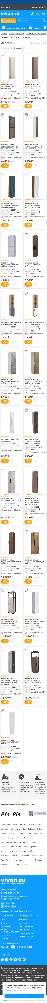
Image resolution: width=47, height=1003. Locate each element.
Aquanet (23, 824)
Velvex (34, 855)
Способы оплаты (26, 937)
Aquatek (31, 824)
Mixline (18, 847)
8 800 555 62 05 (10, 899)
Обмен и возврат (26, 926)
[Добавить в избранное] (12, 106)
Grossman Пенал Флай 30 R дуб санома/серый (11, 323)
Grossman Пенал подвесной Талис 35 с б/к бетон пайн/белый (34, 621)
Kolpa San (4, 847)
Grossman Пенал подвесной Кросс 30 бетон (11, 499)
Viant (40, 855)
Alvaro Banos (5, 824)
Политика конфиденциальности (10, 930)
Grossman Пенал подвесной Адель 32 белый (9, 742)
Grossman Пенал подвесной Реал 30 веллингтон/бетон (32, 441)
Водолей (4, 864)
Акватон (22, 860)
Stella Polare (5, 855)
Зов (11, 864)
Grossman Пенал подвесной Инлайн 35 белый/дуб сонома (33, 381)
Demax (19, 838)
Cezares (20, 833)
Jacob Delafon (24, 842)
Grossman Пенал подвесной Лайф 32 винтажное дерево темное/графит (32, 501)
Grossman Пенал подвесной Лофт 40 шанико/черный (9, 621)
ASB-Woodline (16, 829)
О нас (3, 919)
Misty (12, 847)
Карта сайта (5, 935)
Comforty (37, 833)
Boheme (40, 829)
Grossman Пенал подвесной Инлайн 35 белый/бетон (10, 381)
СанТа (25, 864)
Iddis (2, 842)
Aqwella (39, 824)
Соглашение (6, 926)
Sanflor (31, 851)
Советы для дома (26, 933)
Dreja (26, 838)
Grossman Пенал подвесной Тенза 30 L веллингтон (33, 265)
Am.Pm (14, 824)
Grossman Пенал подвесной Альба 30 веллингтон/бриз (9, 205)
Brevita (3, 833)
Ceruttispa (11, 833)
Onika (26, 847)
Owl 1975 (4, 851)
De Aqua (11, 838)
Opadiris (33, 847)
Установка (23, 923)
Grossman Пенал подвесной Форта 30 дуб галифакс (34, 562)
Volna (15, 860)
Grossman (39, 838)
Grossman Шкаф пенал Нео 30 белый (10, 440)
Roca (18, 851)
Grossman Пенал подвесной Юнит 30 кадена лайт (9, 86)
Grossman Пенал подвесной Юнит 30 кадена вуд (32, 86)
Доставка (23, 919)
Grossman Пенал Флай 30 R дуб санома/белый (34, 323)
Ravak (12, 851)
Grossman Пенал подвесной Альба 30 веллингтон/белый (32, 205)
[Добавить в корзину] (5, 106)
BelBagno (31, 829)
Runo (24, 851)
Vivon (8, 860)
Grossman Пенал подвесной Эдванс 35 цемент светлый (10, 265)
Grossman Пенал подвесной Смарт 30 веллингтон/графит (9, 146)
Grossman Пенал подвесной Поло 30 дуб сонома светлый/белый (34, 146)
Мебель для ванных (16, 34)
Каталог (4, 34)
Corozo (3, 838)
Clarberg (29, 833)
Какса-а (17, 864)
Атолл (30, 860)
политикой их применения (15, 990)
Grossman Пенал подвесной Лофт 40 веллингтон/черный (32, 680)
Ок (24, 996)
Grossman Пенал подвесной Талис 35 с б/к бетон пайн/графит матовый (11, 681)
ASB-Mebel (4, 829)
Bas (24, 829)
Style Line (15, 855)
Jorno (33, 842)
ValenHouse (25, 855)
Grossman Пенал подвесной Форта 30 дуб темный (11, 562)
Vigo (2, 860)
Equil (32, 838)
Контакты (5, 939)
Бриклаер (38, 860)
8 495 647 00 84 (10, 892)
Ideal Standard (11, 842)
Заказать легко (25, 930)
